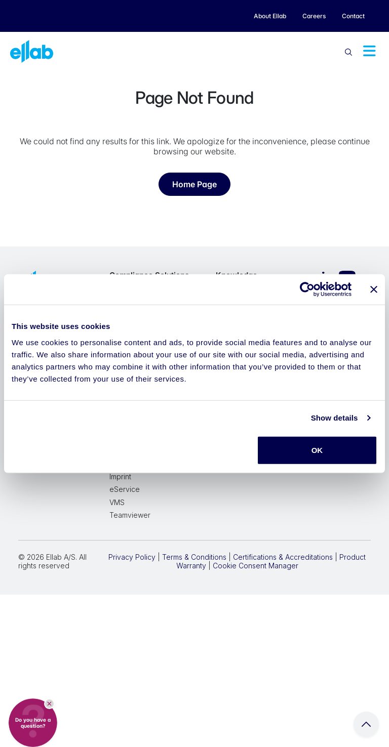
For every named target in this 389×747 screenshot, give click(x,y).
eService (124, 489)
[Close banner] (373, 289)
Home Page (194, 184)
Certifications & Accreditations (283, 557)
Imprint (120, 476)
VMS (117, 502)
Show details (334, 417)
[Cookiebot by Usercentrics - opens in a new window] (307, 289)
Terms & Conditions (194, 557)
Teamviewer (129, 515)
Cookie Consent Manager (255, 565)
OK (317, 449)
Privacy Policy (131, 557)
